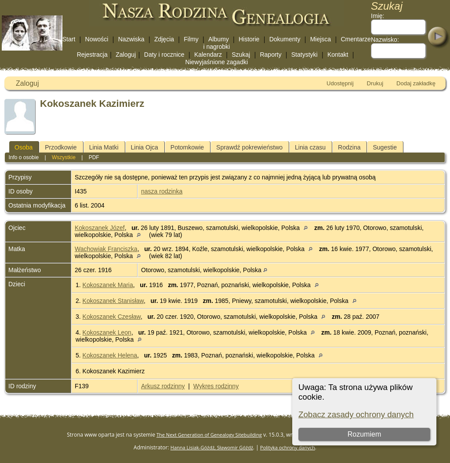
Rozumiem (364, 434)
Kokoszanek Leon (107, 332)
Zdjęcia (164, 39)
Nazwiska (131, 39)
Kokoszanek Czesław (112, 316)
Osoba (24, 147)
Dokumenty (285, 39)
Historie (249, 39)
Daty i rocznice (164, 54)
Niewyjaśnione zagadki (216, 62)
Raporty (270, 54)
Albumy (218, 39)
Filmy (191, 39)
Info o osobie (23, 157)
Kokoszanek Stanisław (113, 300)
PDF (94, 157)
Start (69, 39)
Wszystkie (64, 157)
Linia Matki (104, 147)
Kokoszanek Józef (100, 227)
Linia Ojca (144, 147)
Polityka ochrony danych (287, 447)
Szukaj (241, 54)
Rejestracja (92, 54)
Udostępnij (340, 83)
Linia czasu (310, 147)
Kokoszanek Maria (108, 284)
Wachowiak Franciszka (106, 248)
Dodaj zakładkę (415, 83)
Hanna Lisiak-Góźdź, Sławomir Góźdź (212, 447)
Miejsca (320, 39)
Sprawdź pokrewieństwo (249, 147)
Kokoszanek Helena (110, 355)
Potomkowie (187, 147)
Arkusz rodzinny (163, 386)
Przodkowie (60, 147)
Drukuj (375, 83)
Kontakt (337, 54)
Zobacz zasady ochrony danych (356, 414)
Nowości (97, 39)
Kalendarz (208, 54)
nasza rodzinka (161, 191)
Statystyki (304, 54)
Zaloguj (126, 54)
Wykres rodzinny (216, 386)
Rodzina (349, 147)
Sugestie (384, 147)
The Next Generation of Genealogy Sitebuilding (209, 434)
